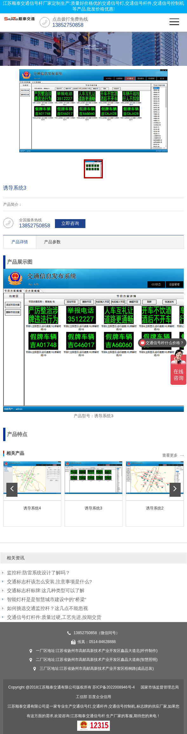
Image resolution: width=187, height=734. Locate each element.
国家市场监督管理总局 (160, 687)
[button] (11, 490)
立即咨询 (70, 223)
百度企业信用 (99, 697)
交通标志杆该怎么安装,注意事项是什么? (49, 581)
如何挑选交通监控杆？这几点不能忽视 (47, 608)
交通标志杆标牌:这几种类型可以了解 (45, 590)
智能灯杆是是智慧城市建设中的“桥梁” (46, 599)
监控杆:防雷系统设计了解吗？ (38, 572)
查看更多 (169, 455)
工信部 (81, 697)
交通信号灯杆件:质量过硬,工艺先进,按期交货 (54, 617)
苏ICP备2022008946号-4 (113, 687)
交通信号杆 (95, 716)
